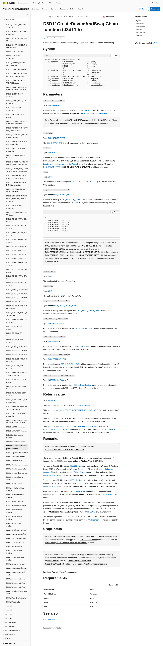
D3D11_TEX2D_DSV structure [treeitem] (16, 282)
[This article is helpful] (154, 43)
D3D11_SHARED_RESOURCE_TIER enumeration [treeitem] (16, 176)
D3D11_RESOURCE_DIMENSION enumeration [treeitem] (17, 128)
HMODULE (52, 153)
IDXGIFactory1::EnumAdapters (94, 113)
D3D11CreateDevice (77, 491)
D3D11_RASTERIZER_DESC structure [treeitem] (16, 108)
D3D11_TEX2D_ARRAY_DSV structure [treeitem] (16, 256)
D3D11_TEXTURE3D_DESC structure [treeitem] (16, 386)
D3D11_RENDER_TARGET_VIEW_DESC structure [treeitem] (16, 121)
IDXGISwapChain (55, 324)
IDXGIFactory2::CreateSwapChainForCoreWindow (66, 543)
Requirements (141, 32)
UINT (50, 177)
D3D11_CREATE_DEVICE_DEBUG (57, 429)
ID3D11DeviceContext (57, 380)
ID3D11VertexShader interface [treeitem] (16, 590)
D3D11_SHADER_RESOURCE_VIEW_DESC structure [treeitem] (16, 169)
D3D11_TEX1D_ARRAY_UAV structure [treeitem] (16, 233)
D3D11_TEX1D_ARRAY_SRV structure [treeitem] (16, 226)
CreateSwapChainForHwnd (79, 561)
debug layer (108, 429)
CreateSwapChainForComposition (92, 564)
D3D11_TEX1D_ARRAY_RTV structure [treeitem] (16, 219)
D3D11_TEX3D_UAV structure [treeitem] (16, 347)
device (87, 110)
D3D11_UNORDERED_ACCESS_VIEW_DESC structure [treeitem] (16, 414)
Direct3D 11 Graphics (75, 16)
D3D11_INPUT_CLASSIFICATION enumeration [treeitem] (16, 32)
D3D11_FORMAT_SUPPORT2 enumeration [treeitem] (17, 25)
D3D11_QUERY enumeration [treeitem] (16, 62)
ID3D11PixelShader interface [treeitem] (16, 530)
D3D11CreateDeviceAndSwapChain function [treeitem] (16, 439)
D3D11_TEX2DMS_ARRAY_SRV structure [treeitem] (16, 313)
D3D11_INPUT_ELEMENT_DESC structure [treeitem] (16, 38)
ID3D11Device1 (76, 466)
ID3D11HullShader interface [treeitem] (16, 522)
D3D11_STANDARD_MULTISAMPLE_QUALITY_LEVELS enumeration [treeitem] (16, 191)
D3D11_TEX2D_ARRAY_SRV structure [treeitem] (16, 269)
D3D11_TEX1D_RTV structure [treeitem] (16, 242)
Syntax (138, 21)
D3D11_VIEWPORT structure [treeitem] (16, 423)
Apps (51, 16)
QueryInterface (49, 475)
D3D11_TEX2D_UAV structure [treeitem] (16, 294)
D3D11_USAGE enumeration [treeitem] (16, 419)
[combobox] (15, 19)
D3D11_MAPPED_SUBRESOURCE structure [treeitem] (16, 56)
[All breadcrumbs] (45, 16)
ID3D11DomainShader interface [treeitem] (14, 510)
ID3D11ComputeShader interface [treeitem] (14, 470)
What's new (143, 9)
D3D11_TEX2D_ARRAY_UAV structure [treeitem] (16, 276)
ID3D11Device (54, 341)
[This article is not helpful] (157, 43)
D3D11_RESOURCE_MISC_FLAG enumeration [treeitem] (16, 135)
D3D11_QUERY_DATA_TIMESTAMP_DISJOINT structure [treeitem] (16, 81)
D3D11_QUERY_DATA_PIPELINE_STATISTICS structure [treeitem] (16, 67)
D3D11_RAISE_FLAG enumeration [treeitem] (14, 101)
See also (139, 35)
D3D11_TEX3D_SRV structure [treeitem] (16, 343)
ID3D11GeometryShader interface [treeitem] (14, 517)
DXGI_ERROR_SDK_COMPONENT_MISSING (78, 426)
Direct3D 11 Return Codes (80, 405)
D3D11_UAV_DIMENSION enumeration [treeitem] (15, 407)
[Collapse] (27, 15)
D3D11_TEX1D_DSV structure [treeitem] (16, 238)
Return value (140, 27)
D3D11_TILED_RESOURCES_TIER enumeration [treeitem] (16, 400)
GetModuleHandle (76, 164)
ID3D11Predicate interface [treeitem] (15, 534)
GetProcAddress (94, 520)
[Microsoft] (4, 3)
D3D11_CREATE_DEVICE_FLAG (83, 182)
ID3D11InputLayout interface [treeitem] (16, 526)
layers (55, 182)
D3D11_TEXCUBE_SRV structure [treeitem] (14, 359)
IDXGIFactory (81, 120)
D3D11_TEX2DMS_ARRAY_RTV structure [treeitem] (16, 306)
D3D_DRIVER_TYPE (56, 138)
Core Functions (49, 619)
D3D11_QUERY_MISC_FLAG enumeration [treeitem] (16, 94)
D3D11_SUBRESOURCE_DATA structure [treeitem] (16, 206)
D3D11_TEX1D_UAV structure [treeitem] (16, 251)
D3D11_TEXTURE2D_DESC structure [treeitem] (16, 380)
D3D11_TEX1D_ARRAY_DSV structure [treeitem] (16, 212)
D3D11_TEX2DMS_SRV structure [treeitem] (14, 333)
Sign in (158, 3)
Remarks (139, 30)
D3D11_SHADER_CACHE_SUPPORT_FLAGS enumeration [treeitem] (17, 155)
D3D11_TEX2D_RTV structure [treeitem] (16, 286)
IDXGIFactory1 (106, 120)
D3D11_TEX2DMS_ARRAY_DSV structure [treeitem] (16, 299)
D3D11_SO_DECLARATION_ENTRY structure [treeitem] (16, 183)
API (64, 16)
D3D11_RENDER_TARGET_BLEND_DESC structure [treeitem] (16, 115)
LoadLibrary (48, 164)
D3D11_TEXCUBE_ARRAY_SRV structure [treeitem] (16, 352)
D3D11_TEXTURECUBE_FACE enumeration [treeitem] (16, 393)
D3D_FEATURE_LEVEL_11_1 (84, 246)
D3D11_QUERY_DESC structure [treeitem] (14, 87)
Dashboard (155, 9)
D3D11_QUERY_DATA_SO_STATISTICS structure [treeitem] (16, 74)
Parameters (140, 24)
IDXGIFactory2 (53, 561)
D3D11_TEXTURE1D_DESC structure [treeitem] (16, 373)
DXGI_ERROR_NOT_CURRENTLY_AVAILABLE (79, 410)
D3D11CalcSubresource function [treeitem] (14, 428)
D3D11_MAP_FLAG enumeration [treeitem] (13, 49)
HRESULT (52, 400)
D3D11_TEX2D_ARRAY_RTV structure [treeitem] (16, 263)
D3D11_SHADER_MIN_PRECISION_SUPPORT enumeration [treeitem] (17, 162)
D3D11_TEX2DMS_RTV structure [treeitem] (14, 327)
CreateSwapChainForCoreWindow (59, 564)
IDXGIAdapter (54, 105)
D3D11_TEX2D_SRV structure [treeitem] (16, 290)
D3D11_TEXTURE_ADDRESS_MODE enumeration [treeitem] (17, 366)
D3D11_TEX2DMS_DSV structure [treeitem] (14, 320)
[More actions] (118, 16)
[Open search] (152, 3)
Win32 (58, 16)
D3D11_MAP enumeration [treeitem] (15, 44)
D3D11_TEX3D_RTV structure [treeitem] (16, 339)
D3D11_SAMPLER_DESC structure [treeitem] (15, 149)
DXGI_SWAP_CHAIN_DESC (64, 306)
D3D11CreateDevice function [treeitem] (16, 434)
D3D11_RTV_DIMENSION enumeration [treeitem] (15, 142)
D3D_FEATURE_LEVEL (63, 195)
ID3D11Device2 (76, 480)
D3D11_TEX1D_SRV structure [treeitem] (16, 247)
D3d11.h (88, 16)
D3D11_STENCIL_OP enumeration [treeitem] (14, 199)
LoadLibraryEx (59, 164)
